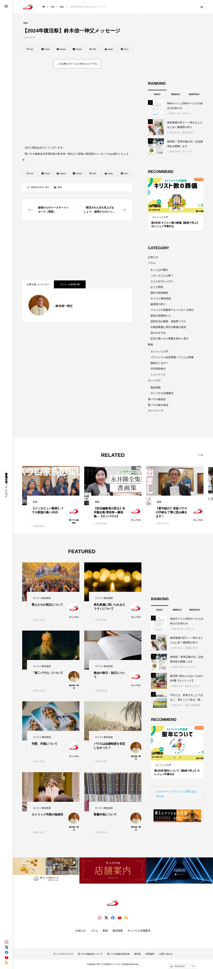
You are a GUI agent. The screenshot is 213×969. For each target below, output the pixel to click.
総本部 (137, 954)
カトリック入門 (159, 351)
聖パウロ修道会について (90, 954)
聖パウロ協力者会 (158, 405)
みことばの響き (159, 269)
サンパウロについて (63, 954)
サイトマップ (155, 410)
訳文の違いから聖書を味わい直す (170, 338)
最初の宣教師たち (161, 315)
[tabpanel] (175, 204)
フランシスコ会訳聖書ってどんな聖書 (172, 357)
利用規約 (150, 954)
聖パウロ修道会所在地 (118, 954)
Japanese (177, 966)
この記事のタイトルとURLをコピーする (77, 63)
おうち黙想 (157, 287)
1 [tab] (173, 209)
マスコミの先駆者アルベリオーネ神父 (172, 310)
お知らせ (186, 113)
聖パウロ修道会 (157, 399)
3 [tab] (179, 209)
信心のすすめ (158, 332)
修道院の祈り (188, 132)
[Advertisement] (77, 250)
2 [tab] (176, 209)
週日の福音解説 (159, 292)
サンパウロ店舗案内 (162, 393)
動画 (60, 187)
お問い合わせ (166, 954)
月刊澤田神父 (158, 368)
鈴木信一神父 (43, 187)
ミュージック (158, 374)
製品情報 (156, 387)
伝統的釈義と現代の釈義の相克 (168, 327)
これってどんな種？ (162, 275)
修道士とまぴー (159, 363)
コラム (152, 262)
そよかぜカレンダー (162, 281)
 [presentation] (200, 455)
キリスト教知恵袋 (161, 298)
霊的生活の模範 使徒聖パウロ (168, 321)
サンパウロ (187, 151)
